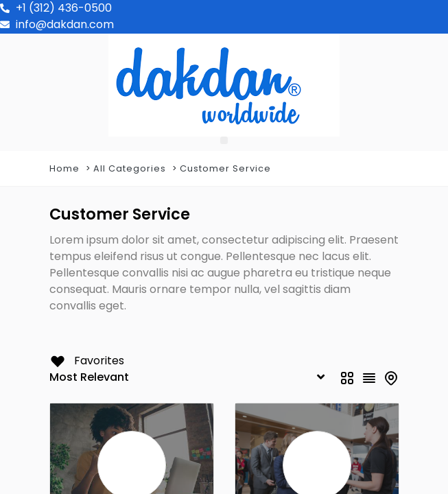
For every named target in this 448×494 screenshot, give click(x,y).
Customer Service (225, 168)
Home (64, 168)
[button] (224, 140)
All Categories (129, 168)
